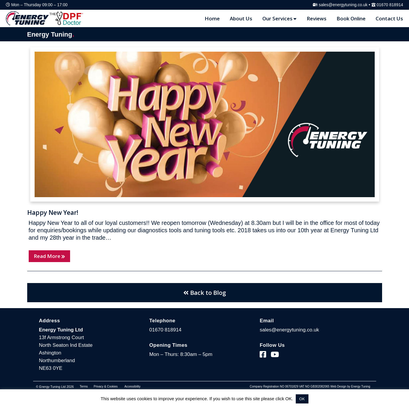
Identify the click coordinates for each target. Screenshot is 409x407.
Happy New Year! (52, 212)
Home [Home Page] (212, 18)
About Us (241, 18)
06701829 (291, 386)
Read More (49, 256)
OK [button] (302, 399)
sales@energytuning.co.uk (343, 4)
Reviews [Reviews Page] (316, 18)
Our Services (279, 18)
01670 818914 (389, 4)
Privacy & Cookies (106, 386)
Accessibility (132, 386)
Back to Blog (204, 293)
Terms (84, 386)
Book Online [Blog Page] (351, 18)
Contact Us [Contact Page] (389, 18)
